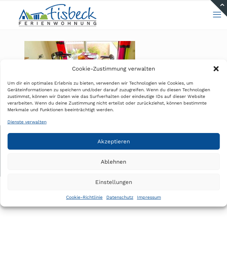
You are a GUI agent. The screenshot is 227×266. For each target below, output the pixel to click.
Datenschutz (119, 197)
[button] (216, 68)
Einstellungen (113, 182)
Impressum (149, 197)
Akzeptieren (113, 141)
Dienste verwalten (27, 122)
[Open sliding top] (218, 8)
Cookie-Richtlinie (84, 197)
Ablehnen (113, 161)
